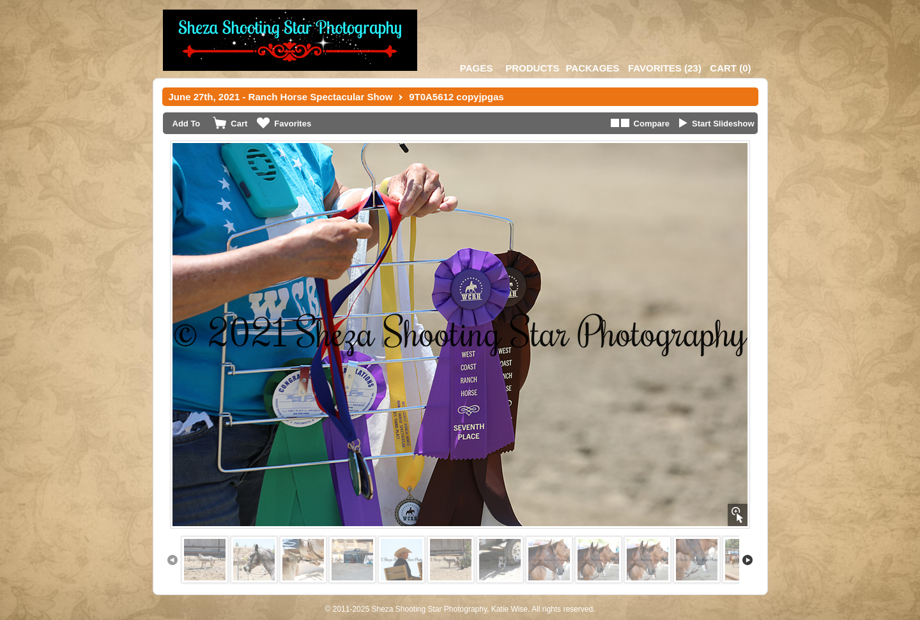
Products (532, 68)
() (665, 68)
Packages (592, 68)
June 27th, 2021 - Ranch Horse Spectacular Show (281, 96)
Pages (476, 68)
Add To (186, 123)
